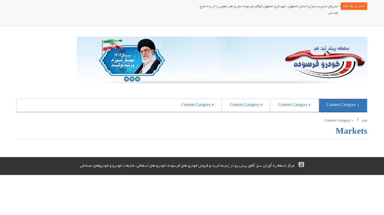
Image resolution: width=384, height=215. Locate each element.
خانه (364, 120)
